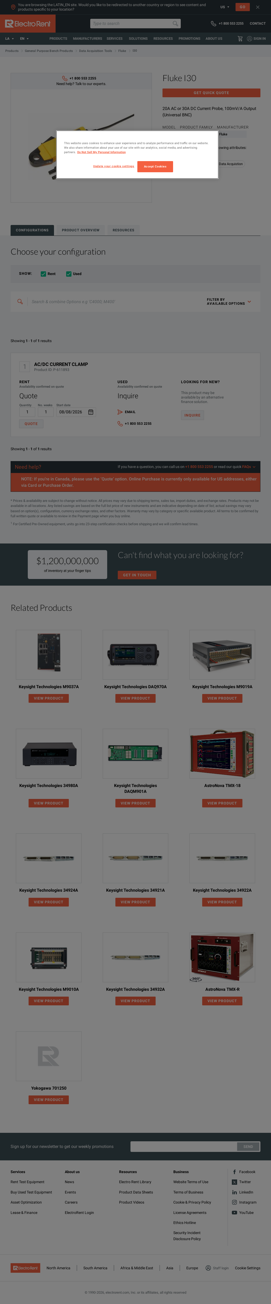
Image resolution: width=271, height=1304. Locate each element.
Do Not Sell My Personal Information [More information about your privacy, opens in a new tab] (101, 152)
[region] (137, 154)
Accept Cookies (155, 166)
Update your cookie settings (113, 166)
